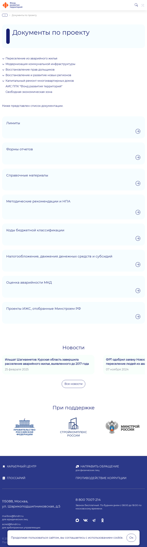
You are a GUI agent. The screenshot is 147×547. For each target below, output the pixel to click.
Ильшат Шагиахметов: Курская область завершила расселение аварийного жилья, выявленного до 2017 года (47, 361)
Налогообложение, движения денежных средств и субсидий (59, 256)
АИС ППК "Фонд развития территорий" (34, 86)
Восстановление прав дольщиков (30, 69)
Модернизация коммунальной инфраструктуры (40, 64)
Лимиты (13, 123)
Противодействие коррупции (101, 478)
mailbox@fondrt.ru (13, 516)
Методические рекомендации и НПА (38, 201)
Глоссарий (16, 478)
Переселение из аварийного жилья (31, 58)
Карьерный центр (21, 466)
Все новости (73, 384)
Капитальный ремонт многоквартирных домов (40, 80)
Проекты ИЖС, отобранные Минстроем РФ (43, 308)
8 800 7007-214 (88, 500)
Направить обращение (99, 466)
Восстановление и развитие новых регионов (38, 75)
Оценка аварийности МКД (29, 282)
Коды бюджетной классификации (35, 230)
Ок (131, 537)
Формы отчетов (19, 149)
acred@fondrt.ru (11, 524)
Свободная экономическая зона (29, 92)
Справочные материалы (27, 175)
